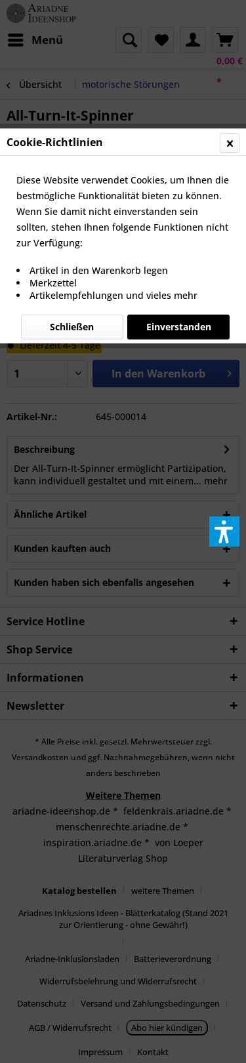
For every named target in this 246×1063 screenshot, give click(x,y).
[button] (224, 531)
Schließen (72, 326)
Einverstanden (178, 326)
